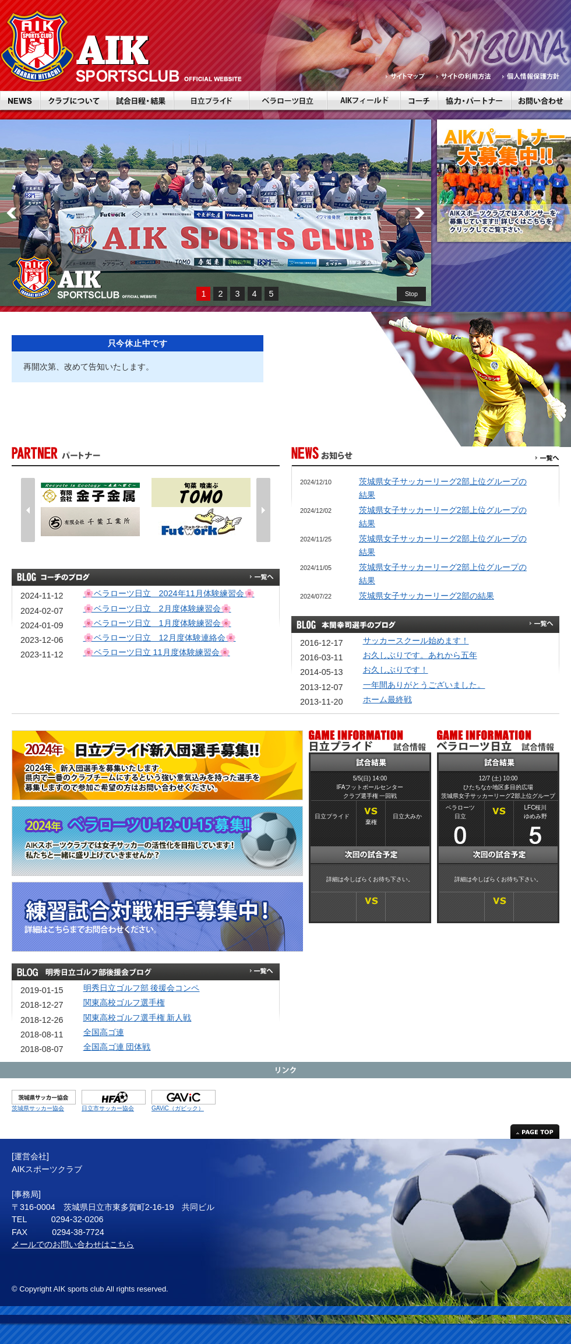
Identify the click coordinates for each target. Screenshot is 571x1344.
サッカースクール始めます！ (416, 640)
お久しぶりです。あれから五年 (420, 655)
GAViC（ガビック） (177, 1108)
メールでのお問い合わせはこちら (73, 1244)
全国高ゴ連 (103, 1032)
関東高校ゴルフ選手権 (124, 1002)
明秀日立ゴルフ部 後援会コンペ (141, 988)
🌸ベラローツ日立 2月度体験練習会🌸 (157, 608)
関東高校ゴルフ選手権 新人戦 (137, 1017)
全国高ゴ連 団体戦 (117, 1046)
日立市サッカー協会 (108, 1108)
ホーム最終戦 (387, 699)
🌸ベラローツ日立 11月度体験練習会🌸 (156, 652)
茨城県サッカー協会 (38, 1108)
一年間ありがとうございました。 (424, 684)
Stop (411, 293)
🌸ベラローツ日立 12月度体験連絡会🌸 (159, 637)
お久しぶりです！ (395, 669)
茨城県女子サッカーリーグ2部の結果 (426, 595)
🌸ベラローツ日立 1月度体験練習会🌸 (157, 623)
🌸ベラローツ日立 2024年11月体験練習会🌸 (169, 593)
